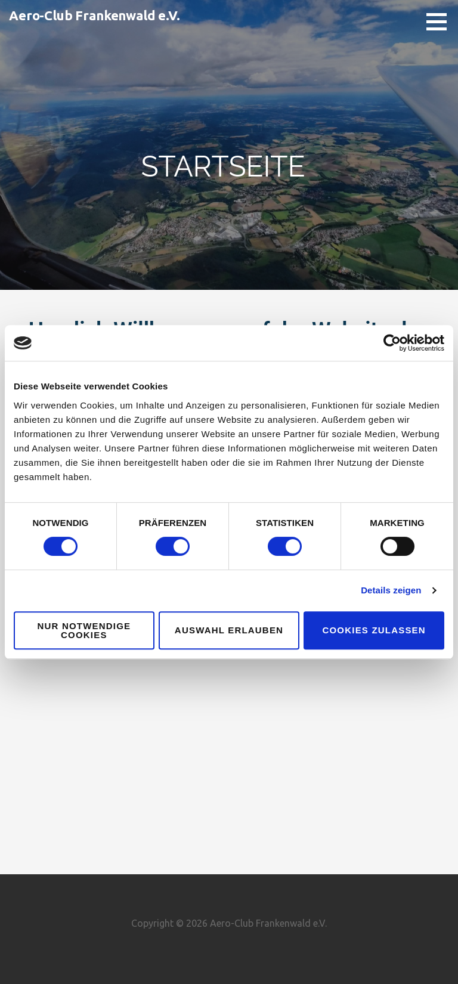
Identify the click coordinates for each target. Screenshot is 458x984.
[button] (440, 21)
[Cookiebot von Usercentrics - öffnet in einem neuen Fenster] (392, 343)
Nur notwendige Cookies (84, 630)
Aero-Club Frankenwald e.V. (94, 15)
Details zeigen (391, 590)
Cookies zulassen (373, 630)
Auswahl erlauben (229, 630)
